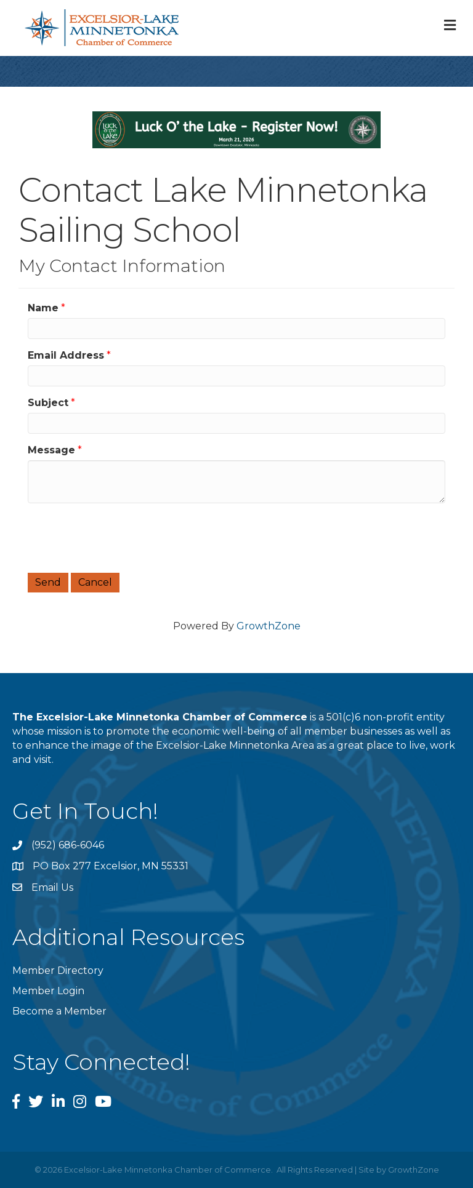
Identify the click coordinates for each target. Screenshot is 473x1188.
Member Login (48, 991)
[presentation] (121, 536)
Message (51, 450)
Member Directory (57, 970)
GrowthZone (268, 626)
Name (43, 308)
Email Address (66, 355)
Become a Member (59, 1011)
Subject (48, 403)
